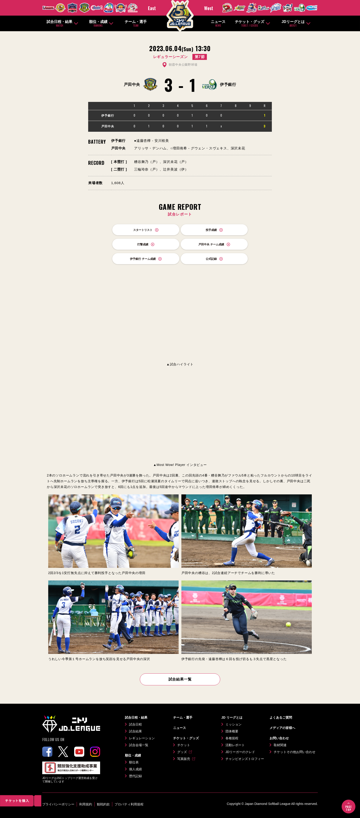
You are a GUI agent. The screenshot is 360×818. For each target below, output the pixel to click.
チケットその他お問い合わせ (294, 752)
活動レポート (235, 745)
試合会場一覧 (138, 745)
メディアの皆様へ (282, 728)
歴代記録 (135, 776)
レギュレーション (142, 738)
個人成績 (135, 769)
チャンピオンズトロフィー (244, 759)
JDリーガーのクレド (240, 752)
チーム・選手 (136, 23)
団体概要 (231, 731)
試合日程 (135, 724)
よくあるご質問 (281, 717)
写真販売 (183, 759)
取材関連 (280, 745)
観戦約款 (103, 804)
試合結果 (135, 731)
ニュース (218, 23)
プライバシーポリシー (58, 804)
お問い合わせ (279, 738)
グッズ (182, 752)
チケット (183, 745)
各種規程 (231, 738)
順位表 (134, 762)
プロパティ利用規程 (129, 804)
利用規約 (85, 804)
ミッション (233, 724)
